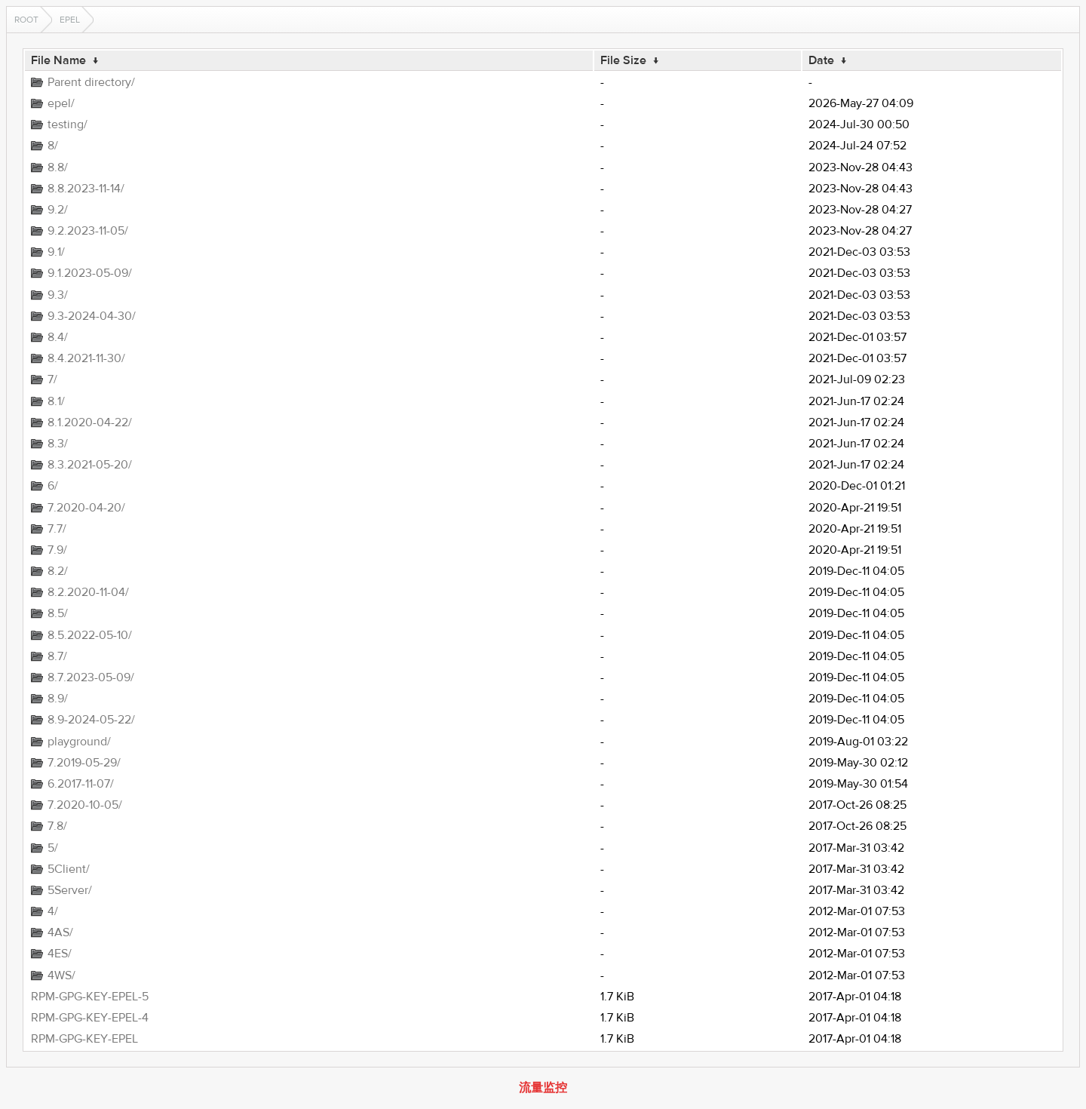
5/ (53, 848)
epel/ (61, 103)
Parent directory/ (91, 82)
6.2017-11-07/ (81, 783)
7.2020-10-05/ (85, 805)
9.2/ (58, 209)
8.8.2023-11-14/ (86, 188)
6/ (53, 485)
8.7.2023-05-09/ (91, 677)
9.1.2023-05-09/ (90, 273)
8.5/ (58, 613)
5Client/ (69, 869)
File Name (58, 60)
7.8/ (57, 826)
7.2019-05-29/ (84, 762)
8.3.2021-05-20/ (90, 464)
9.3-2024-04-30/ (92, 316)
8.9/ (58, 698)
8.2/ (58, 571)
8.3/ (58, 443)
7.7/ (57, 528)
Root (26, 20)
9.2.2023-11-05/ (88, 230)
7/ (52, 379)
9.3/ (58, 295)
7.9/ (57, 550)
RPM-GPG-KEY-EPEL (84, 1038)
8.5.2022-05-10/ (90, 635)
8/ (53, 145)
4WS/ (61, 975)
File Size (623, 60)
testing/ (67, 124)
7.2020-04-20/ (86, 507)
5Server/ (70, 890)
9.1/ (56, 252)
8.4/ (58, 337)
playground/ (79, 741)
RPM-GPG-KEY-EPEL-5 (90, 996)
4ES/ (60, 953)
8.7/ (57, 656)
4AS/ (60, 932)
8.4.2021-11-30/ (86, 358)
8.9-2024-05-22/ (91, 719)
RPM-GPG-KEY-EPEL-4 (90, 1017)
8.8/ (58, 167)
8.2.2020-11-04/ (88, 592)
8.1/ (56, 401)
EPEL (70, 20)
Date (821, 60)
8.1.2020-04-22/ (90, 422)
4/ (53, 911)
